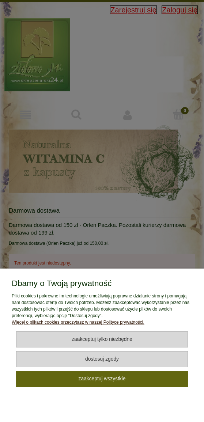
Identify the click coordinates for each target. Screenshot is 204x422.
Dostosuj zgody (102, 359)
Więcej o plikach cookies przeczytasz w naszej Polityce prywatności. (78, 322)
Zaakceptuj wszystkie (102, 378)
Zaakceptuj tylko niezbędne (102, 339)
